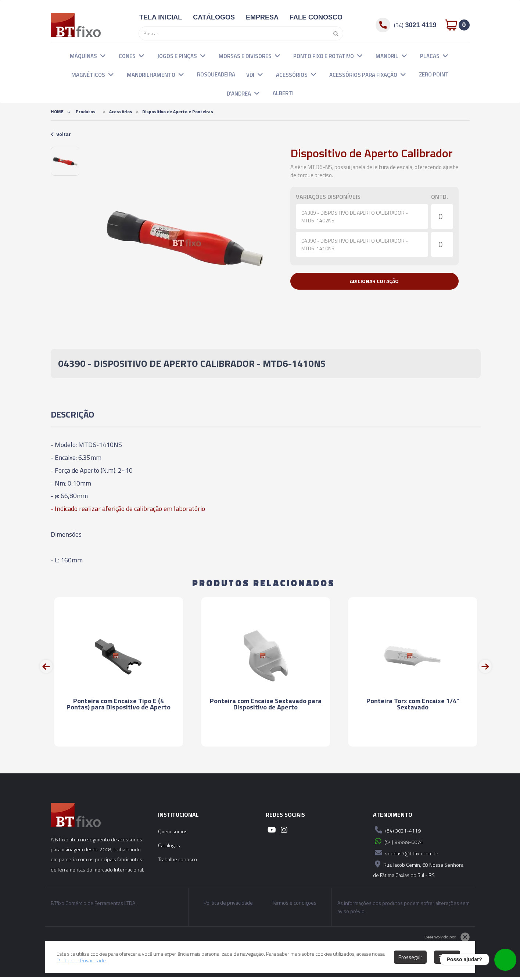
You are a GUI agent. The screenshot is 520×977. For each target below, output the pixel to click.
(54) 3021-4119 (397, 829)
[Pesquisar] (334, 33)
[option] (65, 161)
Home (57, 111)
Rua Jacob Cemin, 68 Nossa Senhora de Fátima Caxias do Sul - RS (418, 869)
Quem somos (172, 831)
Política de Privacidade (81, 960)
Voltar (61, 134)
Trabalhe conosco (177, 859)
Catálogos (169, 845)
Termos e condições (294, 902)
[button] (103, 55)
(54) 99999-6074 (398, 841)
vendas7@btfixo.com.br (405, 852)
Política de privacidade (228, 902)
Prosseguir (410, 957)
